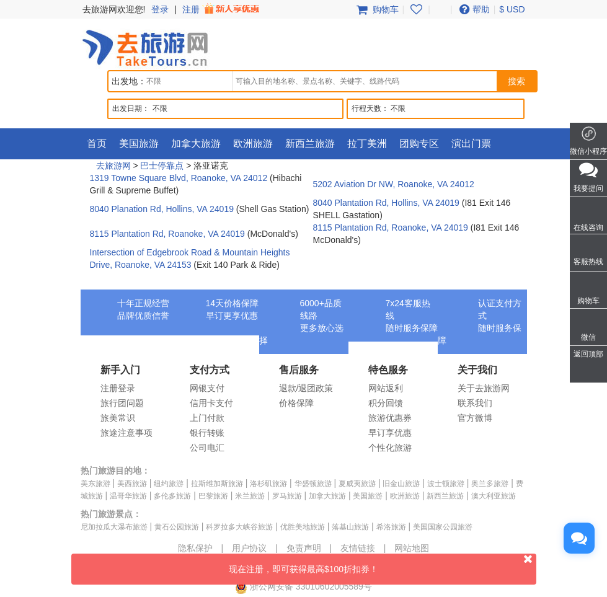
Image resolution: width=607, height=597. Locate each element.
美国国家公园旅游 (442, 527)
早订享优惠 (390, 433)
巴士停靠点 (162, 165)
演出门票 (471, 143)
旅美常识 (117, 418)
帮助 (473, 9)
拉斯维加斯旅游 (217, 483)
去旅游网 (113, 165)
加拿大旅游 (196, 143)
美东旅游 (95, 483)
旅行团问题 (122, 403)
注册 (222, 9)
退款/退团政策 (306, 388)
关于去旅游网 (484, 388)
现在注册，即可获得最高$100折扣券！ (382, 564)
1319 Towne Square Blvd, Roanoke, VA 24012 (179, 178)
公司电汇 (207, 448)
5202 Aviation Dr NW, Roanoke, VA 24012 (393, 184)
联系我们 (475, 403)
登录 (160, 9)
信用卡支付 (211, 403)
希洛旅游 (391, 527)
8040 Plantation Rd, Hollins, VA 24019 (386, 203)
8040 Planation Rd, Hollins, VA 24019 (162, 209)
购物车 (376, 9)
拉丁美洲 (367, 143)
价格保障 (296, 403)
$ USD (512, 9)
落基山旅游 (350, 527)
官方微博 (475, 418)
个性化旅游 (390, 448)
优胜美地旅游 (302, 527)
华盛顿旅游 (313, 483)
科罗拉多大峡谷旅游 (239, 527)
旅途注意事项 (126, 433)
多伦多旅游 (172, 496)
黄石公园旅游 (176, 527)
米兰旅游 (250, 496)
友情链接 (357, 548)
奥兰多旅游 (489, 483)
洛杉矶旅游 (268, 483)
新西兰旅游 (310, 143)
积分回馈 (385, 403)
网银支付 (207, 388)
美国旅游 (139, 143)
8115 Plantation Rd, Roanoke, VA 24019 (167, 234)
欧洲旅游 (253, 143)
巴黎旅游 (213, 496)
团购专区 (419, 143)
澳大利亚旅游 (493, 496)
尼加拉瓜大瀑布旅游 (114, 527)
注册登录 (117, 388)
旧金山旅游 (401, 483)
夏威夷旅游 (357, 483)
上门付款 (207, 418)
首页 (97, 143)
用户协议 (249, 548)
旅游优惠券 (390, 418)
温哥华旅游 (128, 496)
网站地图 (411, 548)
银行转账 (207, 433)
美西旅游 (132, 483)
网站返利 (385, 388)
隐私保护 (195, 548)
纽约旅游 (169, 483)
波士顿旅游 (445, 483)
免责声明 (303, 548)
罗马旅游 (287, 496)
